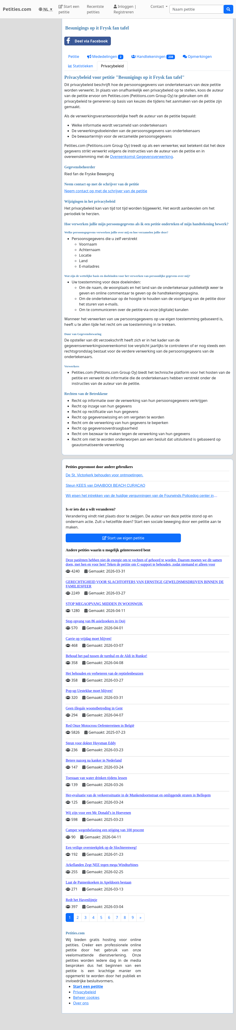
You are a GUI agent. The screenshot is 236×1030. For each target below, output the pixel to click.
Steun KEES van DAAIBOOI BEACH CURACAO (105, 485)
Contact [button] (157, 6)
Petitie (73, 56)
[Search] (196, 9)
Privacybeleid (112, 65)
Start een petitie (69, 9)
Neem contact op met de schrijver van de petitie (105, 190)
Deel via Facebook (86, 41)
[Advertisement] (29, 88)
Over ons (81, 1003)
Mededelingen (105, 56)
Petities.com (17, 9)
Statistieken (80, 65)
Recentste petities (95, 9)
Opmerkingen (197, 56)
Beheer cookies (86, 997)
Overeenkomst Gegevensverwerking (141, 156)
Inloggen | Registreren (125, 9)
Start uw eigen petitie (123, 537)
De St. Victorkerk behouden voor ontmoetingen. (104, 475)
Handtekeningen (153, 56)
